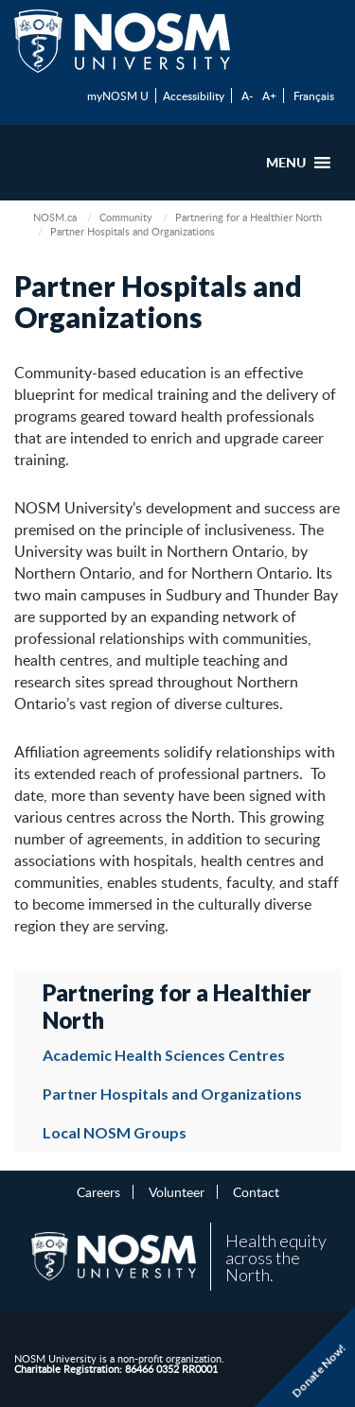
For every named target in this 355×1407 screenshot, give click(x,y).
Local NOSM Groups (114, 1132)
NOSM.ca (55, 217)
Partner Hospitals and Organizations (172, 1094)
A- (247, 95)
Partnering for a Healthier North (248, 217)
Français (313, 95)
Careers (98, 1191)
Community (125, 217)
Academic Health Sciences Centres (164, 1055)
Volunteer (176, 1191)
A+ (269, 95)
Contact (256, 1191)
